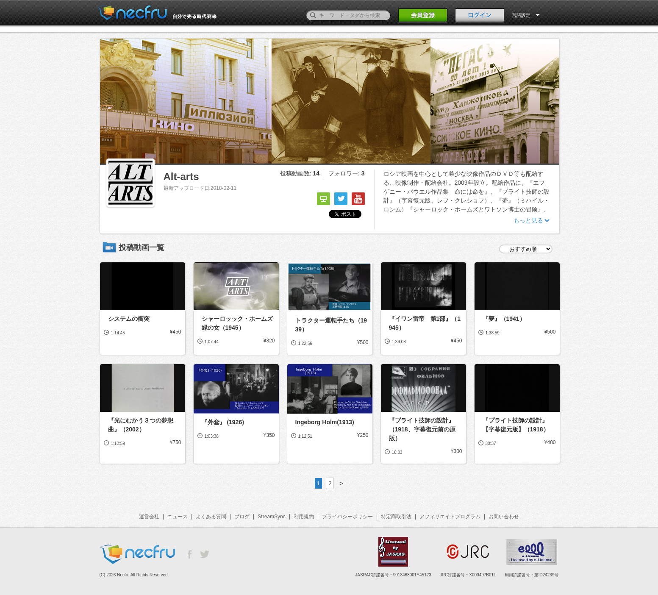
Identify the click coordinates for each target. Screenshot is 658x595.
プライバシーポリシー (347, 517)
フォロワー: (346, 173)
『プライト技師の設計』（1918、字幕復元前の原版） (422, 429)
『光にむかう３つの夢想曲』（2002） (140, 425)
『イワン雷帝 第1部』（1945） (425, 323)
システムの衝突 (129, 318)
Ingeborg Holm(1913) (324, 422)
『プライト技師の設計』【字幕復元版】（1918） (516, 425)
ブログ (242, 517)
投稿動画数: (299, 173)
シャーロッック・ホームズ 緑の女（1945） (238, 323)
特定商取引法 (396, 517)
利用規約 (304, 517)
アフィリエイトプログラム (449, 517)
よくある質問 (211, 517)
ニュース (177, 517)
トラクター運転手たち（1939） (331, 325)
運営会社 (149, 517)
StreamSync (271, 517)
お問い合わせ (504, 517)
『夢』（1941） (504, 318)
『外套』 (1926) (223, 422)
